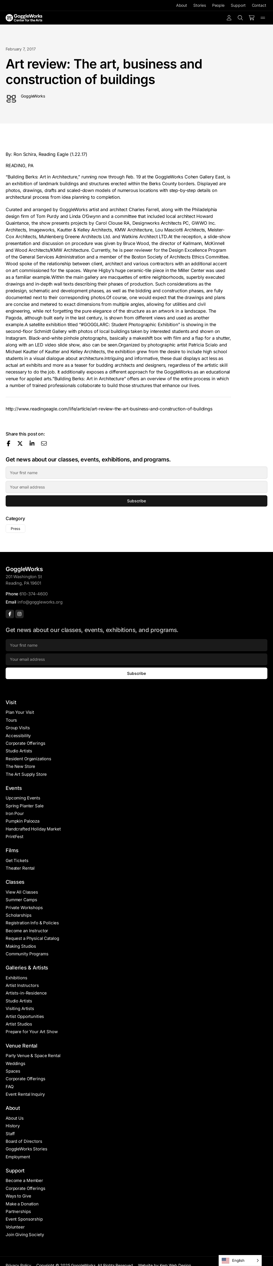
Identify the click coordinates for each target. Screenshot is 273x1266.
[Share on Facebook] (9, 443)
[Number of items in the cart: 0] (251, 17)
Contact (259, 5)
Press (16, 528)
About (181, 5)
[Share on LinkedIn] (32, 443)
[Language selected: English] (240, 1260)
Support (238, 5)
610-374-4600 (33, 593)
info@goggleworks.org (39, 602)
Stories (199, 5)
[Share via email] (44, 443)
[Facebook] (10, 614)
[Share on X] (20, 443)
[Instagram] (19, 614)
